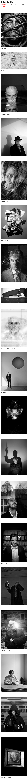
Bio (19, 4)
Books (15, 4)
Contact (23, 4)
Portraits (3, 6)
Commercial (3, 4)
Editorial (10, 4)
